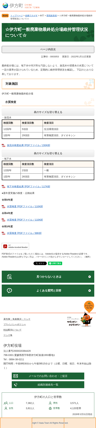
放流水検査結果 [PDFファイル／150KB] (28, 145)
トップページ (16, 15)
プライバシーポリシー (14, 324)
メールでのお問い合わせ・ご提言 (48, 375)
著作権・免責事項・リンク (16, 319)
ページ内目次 (48, 49)
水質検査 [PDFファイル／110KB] (25, 206)
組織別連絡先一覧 (48, 384)
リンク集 (7, 335)
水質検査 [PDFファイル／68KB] (24, 233)
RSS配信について (12, 330)
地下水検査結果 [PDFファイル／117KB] (28, 186)
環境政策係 (51, 15)
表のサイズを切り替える (48, 112)
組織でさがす (31, 15)
